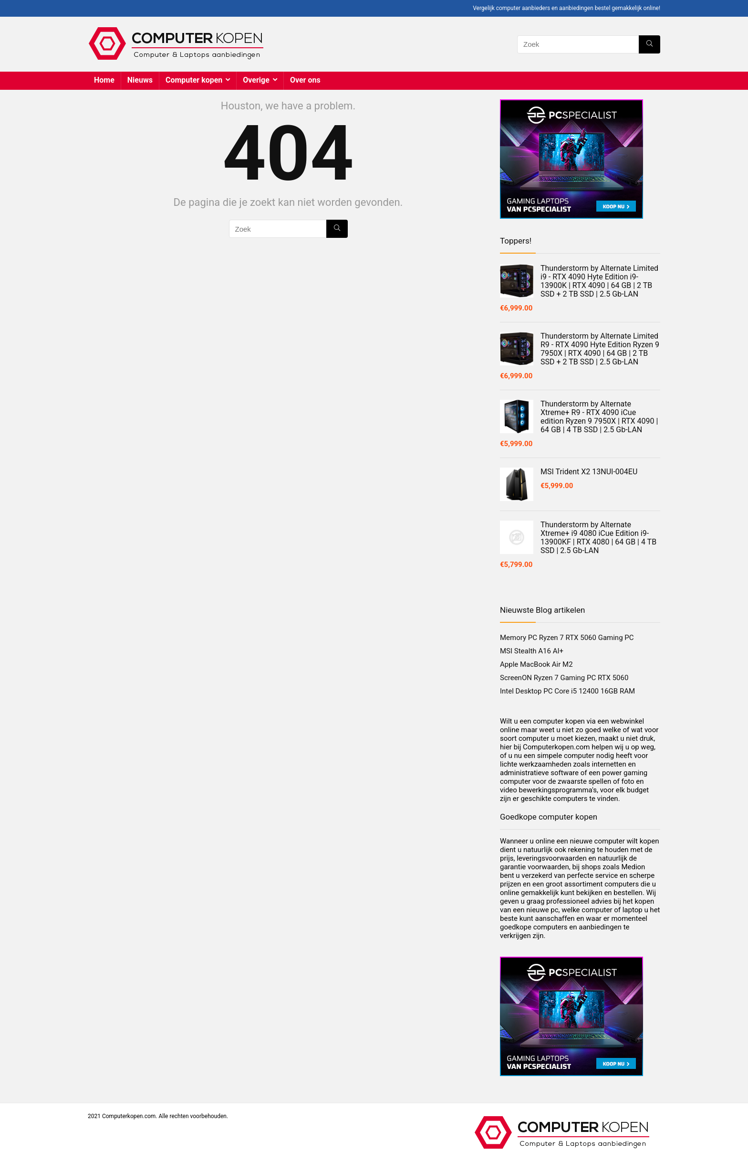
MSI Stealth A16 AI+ (531, 651)
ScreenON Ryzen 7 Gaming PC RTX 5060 (564, 677)
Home (104, 80)
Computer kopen (194, 80)
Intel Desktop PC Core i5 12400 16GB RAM (567, 691)
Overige (256, 80)
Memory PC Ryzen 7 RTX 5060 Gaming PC (567, 637)
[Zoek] (649, 44)
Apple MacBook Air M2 (536, 664)
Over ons (305, 80)
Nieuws (140, 80)
